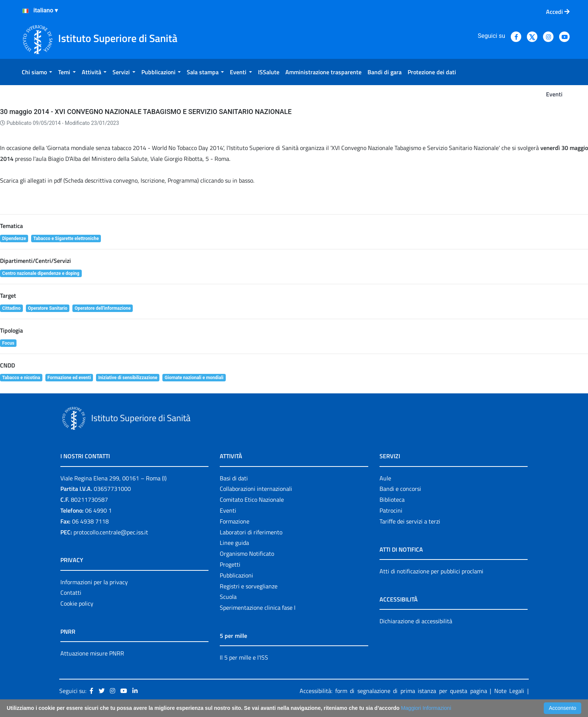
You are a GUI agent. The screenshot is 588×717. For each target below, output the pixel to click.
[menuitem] (37, 72)
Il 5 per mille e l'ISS (244, 657)
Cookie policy (76, 603)
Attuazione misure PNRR (92, 653)
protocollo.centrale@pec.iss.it (111, 532)
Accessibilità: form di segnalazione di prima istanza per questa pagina (393, 690)
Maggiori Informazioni (426, 708)
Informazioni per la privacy (94, 582)
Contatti (70, 592)
